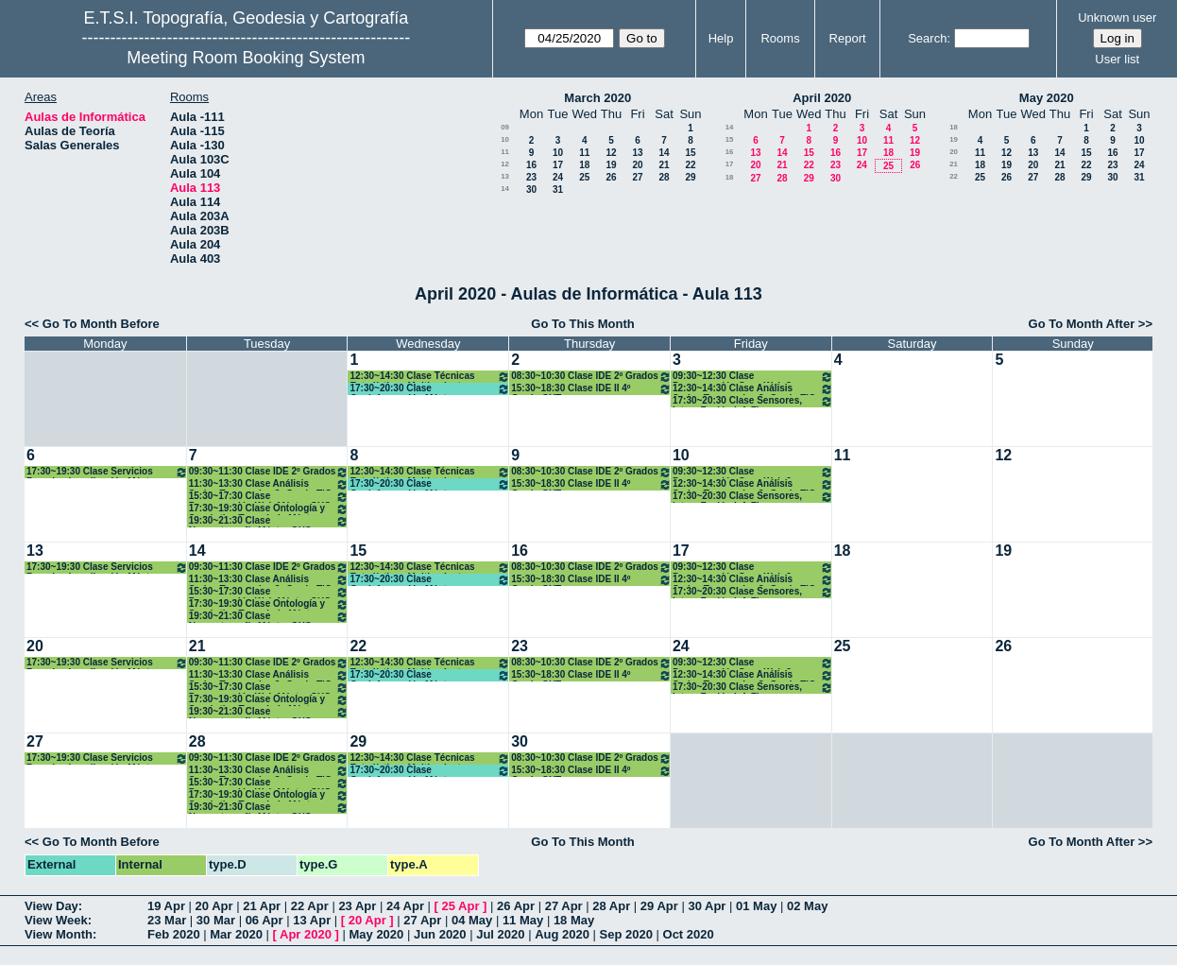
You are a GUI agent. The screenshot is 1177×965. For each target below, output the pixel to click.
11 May (523, 920)
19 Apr (166, 906)
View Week (56, 920)
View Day (51, 906)
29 (690, 177)
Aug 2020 (562, 934)
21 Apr (262, 906)
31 (558, 189)
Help (721, 38)
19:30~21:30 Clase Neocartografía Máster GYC (269, 521)
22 (690, 165)
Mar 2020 (236, 934)
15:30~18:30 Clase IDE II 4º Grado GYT (591, 389)
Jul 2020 (500, 934)
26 (611, 177)
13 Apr (312, 920)
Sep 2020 (626, 934)
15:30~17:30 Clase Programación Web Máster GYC (269, 497)
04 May (472, 920)
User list (1117, 59)
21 (663, 165)
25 (584, 177)
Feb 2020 (173, 934)
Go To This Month (583, 324)
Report (847, 38)
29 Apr (659, 906)
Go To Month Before (101, 324)
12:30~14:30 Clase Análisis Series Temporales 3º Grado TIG (753, 389)
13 (637, 152)
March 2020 (597, 98)
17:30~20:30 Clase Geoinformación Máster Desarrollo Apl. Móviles (430, 389)
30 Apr (706, 906)
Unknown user (1117, 17)
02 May (807, 906)
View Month (59, 934)
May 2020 (1046, 98)
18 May (574, 920)
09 (505, 127)
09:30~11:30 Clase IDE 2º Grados (269, 472)
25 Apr (461, 906)
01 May (756, 906)
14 (663, 152)
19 (611, 165)
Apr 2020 (306, 934)
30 (531, 189)
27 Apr (564, 906)
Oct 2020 (688, 934)
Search (927, 38)
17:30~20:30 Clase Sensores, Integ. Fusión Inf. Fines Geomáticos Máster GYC (753, 401)
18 (584, 165)
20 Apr (214, 906)
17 (558, 165)
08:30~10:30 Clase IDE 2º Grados (591, 376)
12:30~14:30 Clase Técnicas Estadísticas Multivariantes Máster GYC (430, 376)
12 (611, 152)
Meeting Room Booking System (246, 57)
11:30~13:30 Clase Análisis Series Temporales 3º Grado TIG (269, 484)
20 (637, 165)
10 (505, 139)
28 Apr (611, 906)
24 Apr (405, 906)
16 (531, 165)
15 (690, 152)
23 (531, 177)
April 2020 (822, 98)
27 (637, 177)
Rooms (779, 38)
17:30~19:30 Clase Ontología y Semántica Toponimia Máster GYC (269, 509)
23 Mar (166, 920)
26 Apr (516, 906)
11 (505, 151)
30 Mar (215, 920)
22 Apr (310, 906)
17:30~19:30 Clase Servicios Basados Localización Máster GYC (107, 472)
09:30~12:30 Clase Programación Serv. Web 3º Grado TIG (753, 376)
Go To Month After (1082, 324)
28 (663, 177)
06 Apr (264, 920)
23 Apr (357, 906)
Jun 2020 (440, 934)
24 (558, 177)
